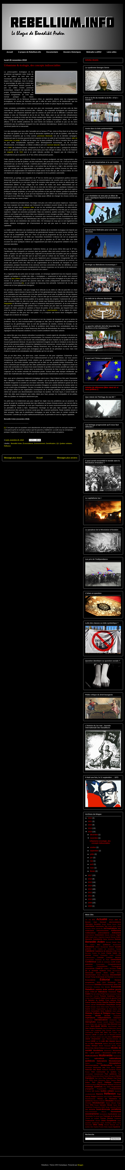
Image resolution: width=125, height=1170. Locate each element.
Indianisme (117, 1018)
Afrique (111, 919)
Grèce (103, 1007)
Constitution (89, 966)
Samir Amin (117, 1105)
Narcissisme (117, 1056)
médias (87, 1046)
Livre (93, 1041)
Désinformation (90, 975)
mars (92, 868)
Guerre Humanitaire (92, 1011)
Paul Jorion (98, 1078)
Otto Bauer (97, 1070)
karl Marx (104, 1032)
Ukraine (97, 1120)
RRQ (91, 1105)
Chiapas (95, 955)
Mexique (95, 1046)
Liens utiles (111, 52)
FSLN (119, 1000)
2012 (90, 892)
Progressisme (116, 1087)
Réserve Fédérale (99, 1101)
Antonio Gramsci (110, 935)
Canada (118, 949)
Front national (110, 1000)
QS (57, 443)
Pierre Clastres (111, 1080)
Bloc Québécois (103, 945)
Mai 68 (87, 1043)
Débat (109, 970)
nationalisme (99, 1058)
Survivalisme (103, 1114)
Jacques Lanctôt (102, 1022)
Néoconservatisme (91, 1065)
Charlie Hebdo (111, 953)
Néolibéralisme (106, 1065)
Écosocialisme (28, 443)
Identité (98, 1016)
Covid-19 (99, 968)
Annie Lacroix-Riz (97, 928)
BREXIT (111, 947)
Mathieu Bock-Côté (109, 1043)
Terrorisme (89, 1116)
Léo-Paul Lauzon (95, 1037)
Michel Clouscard (104, 1045)
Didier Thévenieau (103, 975)
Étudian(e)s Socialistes (92, 987)
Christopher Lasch (106, 955)
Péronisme (101, 1080)
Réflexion (7, 446)
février (92, 871)
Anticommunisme (102, 930)
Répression (117, 1096)
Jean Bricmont (112, 1024)
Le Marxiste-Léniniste (114, 1034)
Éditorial (105, 979)
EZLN (87, 992)
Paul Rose (117, 1078)
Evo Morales (105, 987)
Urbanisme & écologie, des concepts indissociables (100, 842)
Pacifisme (105, 1069)
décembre (94, 835)
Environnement (39, 443)
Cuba (119, 968)
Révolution (109, 1101)
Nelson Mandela (93, 1063)
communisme (116, 960)
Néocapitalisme (115, 1063)
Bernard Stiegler (111, 942)
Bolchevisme (117, 944)
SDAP (103, 1107)
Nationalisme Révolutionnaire (109, 1061)
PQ (98, 1084)
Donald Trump (90, 977)
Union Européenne (108, 1120)
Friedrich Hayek (99, 998)
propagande (89, 1089)
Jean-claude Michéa (98, 1026)
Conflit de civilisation (103, 962)
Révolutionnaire (98, 1103)
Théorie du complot (92, 1118)
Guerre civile (117, 1009)
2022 (90, 818)
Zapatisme (116, 1127)
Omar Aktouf (110, 1067)
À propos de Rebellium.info (29, 52)
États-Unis (117, 984)
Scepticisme (97, 1107)
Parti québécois (111, 1074)
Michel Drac (89, 1048)
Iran (120, 1020)
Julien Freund (116, 1030)
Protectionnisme (115, 1089)
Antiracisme (116, 933)
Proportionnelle (101, 1089)
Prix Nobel (107, 1086)
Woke (106, 1127)
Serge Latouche (111, 1107)
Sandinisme (88, 1107)
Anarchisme (89, 926)
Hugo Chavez (116, 1013)
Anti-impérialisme (110, 928)
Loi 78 (98, 1041)
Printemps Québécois (93, 1087)
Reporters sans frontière (104, 1096)
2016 (90, 879)
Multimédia (105, 1055)
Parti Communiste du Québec (103, 1072)
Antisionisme (99, 935)
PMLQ (100, 1082)
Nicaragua (118, 1065)
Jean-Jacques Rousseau (94, 1028)
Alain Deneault (99, 922)
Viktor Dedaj (98, 1125)
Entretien (98, 984)
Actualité (101, 919)
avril (92, 864)
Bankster (118, 939)
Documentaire (52, 52)
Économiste (117, 977)
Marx (92, 1043)
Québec (97, 1091)
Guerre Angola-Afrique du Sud (101, 1009)
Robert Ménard (111, 1103)
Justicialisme (89, 1032)
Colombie (100, 957)
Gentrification (51, 443)
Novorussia (97, 1067)
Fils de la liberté (96, 994)
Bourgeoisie (104, 947)
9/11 (93, 920)
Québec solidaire (66, 443)
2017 (90, 875)
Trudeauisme (89, 1120)
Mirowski (108, 1048)
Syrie (119, 1114)
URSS (114, 1122)
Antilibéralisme (90, 933)
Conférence (90, 962)
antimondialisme (103, 933)
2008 (90, 906)
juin (91, 858)
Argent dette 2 (93, 937)
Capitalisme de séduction (103, 951)
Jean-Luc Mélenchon (109, 1028)
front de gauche (111, 998)
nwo (103, 1067)
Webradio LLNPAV (93, 52)
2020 (90, 825)
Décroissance (116, 970)
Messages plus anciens (67, 458)
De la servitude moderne (95, 971)
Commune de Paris (102, 959)
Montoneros (108, 1050)
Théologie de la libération (112, 1116)
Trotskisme (117, 1118)
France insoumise (110, 994)
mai (91, 861)
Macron (118, 1041)
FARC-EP (93, 992)
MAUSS (118, 1043)
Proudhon (88, 1091)
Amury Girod (116, 924)
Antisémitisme (89, 935)
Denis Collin (109, 973)
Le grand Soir (101, 1034)
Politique (107, 1082)
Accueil (10, 52)
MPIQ (119, 1053)
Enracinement (89, 984)
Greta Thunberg (110, 1007)
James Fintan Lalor (91, 1024)
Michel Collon (116, 1045)
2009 (90, 903)
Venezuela (88, 1124)
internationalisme (101, 1020)
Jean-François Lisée (114, 1026)
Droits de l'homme (106, 977)
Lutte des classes (108, 1041)
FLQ (102, 994)
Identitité (107, 1016)
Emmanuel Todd (114, 982)
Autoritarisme (97, 939)
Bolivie (98, 947)
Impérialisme (90, 1018)
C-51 (94, 949)
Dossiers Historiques (72, 52)
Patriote (118, 1076)
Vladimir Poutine (99, 1127)
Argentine (102, 937)
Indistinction (89, 1020)
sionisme (92, 1109)
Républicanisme (90, 1098)
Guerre (87, 1009)
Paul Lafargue (108, 1078)
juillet (92, 854)
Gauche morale (115, 1002)
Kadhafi (96, 1032)
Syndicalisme (112, 1114)
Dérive (119, 973)
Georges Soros (95, 1007)
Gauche (105, 1002)
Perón (95, 1080)
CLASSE (118, 955)
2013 (90, 889)
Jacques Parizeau (115, 1022)
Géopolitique (110, 1004)
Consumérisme (102, 966)
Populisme (117, 1082)
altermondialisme (115, 922)
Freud (92, 998)
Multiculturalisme (91, 1056)
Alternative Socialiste (93, 924)
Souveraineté (116, 1112)
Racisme (99, 1094)
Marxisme (98, 1043)
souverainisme (92, 1114)
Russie (96, 1105)
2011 (90, 896)
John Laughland (96, 1030)
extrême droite (101, 989)
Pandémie (112, 1069)
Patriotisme (89, 1078)
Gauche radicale (90, 1004)
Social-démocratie (103, 1109)
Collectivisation (90, 957)
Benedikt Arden (16, 443)
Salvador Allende (106, 1105)
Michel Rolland (99, 1048)
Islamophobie (90, 1022)
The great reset (98, 1116)
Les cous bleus (107, 1037)
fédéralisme (102, 992)
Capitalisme (89, 951)
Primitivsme (117, 1084)
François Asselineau (107, 996)
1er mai (88, 919)
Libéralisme (116, 1037)
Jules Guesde (106, 1030)
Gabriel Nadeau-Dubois (93, 1002)
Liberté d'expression (92, 1039)
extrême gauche (114, 989)
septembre (94, 851)
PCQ (91, 1080)
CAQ (114, 951)
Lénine (87, 1037)
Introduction (113, 1020)
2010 (90, 899)
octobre (93, 847)
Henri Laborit (116, 1011)
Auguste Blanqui (110, 937)
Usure (119, 1122)
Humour (88, 1016)
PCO (86, 1080)
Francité (96, 996)
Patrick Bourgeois (109, 1076)
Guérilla (118, 1007)
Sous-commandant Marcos (95, 1111)
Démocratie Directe (93, 973)
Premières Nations (106, 1084)
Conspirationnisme (114, 964)
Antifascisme (116, 930)
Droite (98, 977)
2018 (90, 832)
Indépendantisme (104, 1018)
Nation (87, 1058)
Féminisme (112, 992)
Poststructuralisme (91, 1084)
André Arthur (112, 926)
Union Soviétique (106, 1122)
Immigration (117, 1015)
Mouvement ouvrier (109, 1053)
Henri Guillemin (106, 1011)
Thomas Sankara (106, 1118)
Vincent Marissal (109, 1124)
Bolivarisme (89, 947)
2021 (90, 821)
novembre (94, 838)
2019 (90, 828)
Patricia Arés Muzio (98, 1076)
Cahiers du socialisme (106, 949)
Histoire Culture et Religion (98, 1013)
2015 (90, 882)
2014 (90, 886)
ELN (104, 982)
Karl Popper (113, 1032)
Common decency (113, 957)
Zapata (110, 1127)
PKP (93, 1082)
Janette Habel (102, 1024)
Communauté (89, 959)
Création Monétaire (110, 968)
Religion (94, 1096)
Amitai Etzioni (106, 924)
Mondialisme (98, 1050)
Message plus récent (13, 458)
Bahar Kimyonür (108, 939)
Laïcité (94, 1034)
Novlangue (88, 1067)
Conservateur (100, 964)
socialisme (116, 1109)
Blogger (80, 1165)
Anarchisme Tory (101, 926)
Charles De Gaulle (98, 953)
